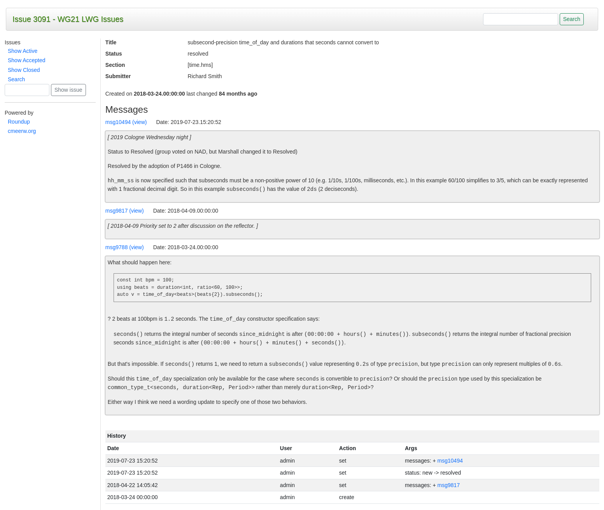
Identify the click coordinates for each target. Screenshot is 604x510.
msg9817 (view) (124, 211)
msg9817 (449, 485)
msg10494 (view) (126, 122)
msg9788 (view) (124, 247)
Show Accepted (27, 60)
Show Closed (24, 70)
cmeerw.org (22, 131)
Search (16, 79)
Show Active (22, 51)
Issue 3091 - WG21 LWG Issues (67, 19)
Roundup (19, 122)
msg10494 (450, 461)
